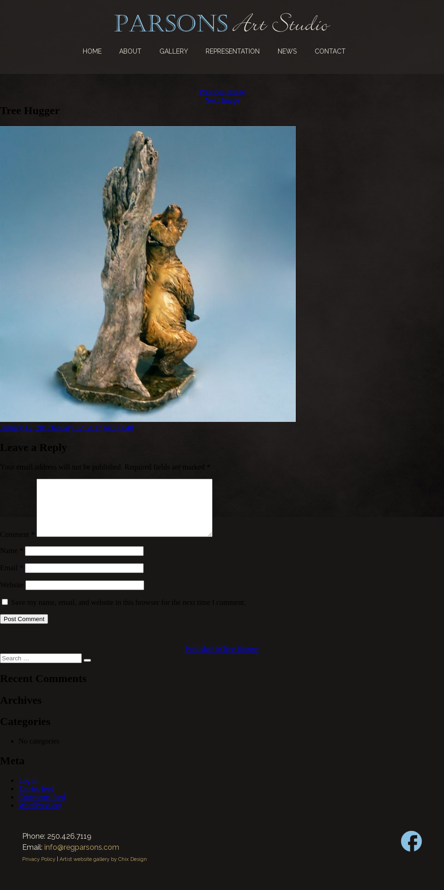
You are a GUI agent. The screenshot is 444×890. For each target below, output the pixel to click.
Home (92, 51)
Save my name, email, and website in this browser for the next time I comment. (128, 613)
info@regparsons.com (81, 858)
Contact (330, 51)
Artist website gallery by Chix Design (103, 870)
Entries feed (36, 800)
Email (11, 579)
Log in (28, 791)
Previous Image (222, 92)
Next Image (222, 100)
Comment (17, 545)
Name (11, 562)
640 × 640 (118, 428)
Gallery (173, 51)
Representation (233, 51)
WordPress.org (40, 816)
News (287, 51)
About (130, 51)
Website (12, 596)
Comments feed (41, 808)
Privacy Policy (38, 870)
